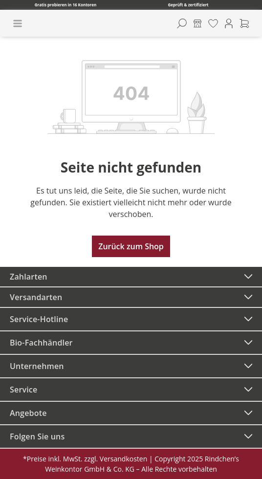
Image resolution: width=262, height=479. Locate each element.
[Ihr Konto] (229, 23)
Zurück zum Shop (131, 246)
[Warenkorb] (244, 23)
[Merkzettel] (213, 23)
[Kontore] (197, 23)
